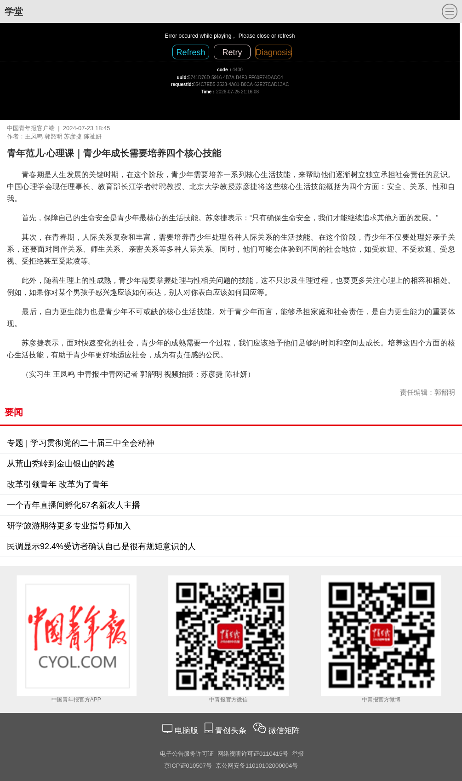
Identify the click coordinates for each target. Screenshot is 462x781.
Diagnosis (274, 52)
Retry (232, 52)
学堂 (14, 11)
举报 (298, 753)
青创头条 (232, 730)
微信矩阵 (284, 730)
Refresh (190, 52)
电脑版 (186, 730)
